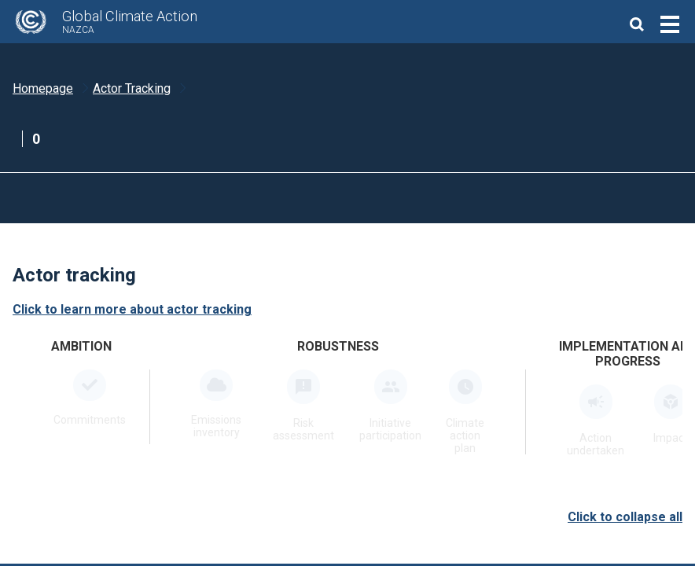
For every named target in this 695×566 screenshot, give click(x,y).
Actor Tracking (132, 88)
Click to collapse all (625, 516)
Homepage (43, 88)
